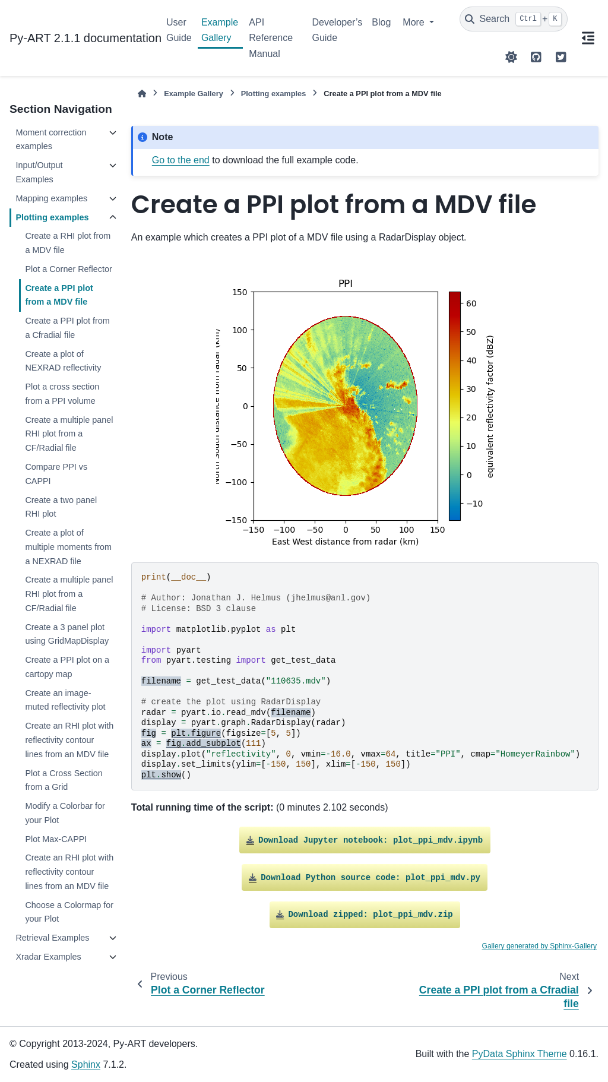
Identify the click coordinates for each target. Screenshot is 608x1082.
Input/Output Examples (38, 172)
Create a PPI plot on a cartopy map (67, 667)
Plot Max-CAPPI (56, 839)
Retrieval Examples (52, 937)
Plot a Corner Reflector (68, 269)
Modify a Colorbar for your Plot (64, 813)
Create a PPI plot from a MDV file (59, 295)
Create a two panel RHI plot (61, 507)
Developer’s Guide (337, 30)
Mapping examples (51, 198)
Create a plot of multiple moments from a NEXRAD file (68, 547)
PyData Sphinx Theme (519, 1054)
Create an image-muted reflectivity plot (65, 700)
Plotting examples (51, 217)
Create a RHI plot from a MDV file (67, 243)
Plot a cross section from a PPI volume (62, 394)
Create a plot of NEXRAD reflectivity (63, 361)
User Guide (179, 30)
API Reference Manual (271, 38)
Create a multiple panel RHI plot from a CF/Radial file (69, 434)
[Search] (514, 19)
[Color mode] (511, 57)
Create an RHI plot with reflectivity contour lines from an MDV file (69, 740)
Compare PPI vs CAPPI (56, 474)
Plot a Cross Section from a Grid (63, 780)
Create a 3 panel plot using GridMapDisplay (67, 634)
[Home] (142, 93)
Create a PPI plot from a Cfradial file (67, 328)
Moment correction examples (50, 139)
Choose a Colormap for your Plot (69, 912)
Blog (381, 22)
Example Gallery (219, 30)
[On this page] (587, 38)
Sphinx (85, 1064)
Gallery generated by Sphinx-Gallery (539, 946)
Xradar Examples (48, 956)
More (415, 22)
